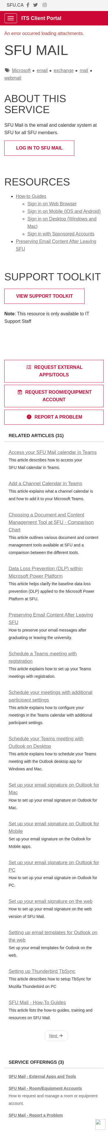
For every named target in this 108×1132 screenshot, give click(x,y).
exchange (63, 70)
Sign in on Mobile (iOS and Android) (64, 211)
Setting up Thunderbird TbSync (42, 971)
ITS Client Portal (41, 18)
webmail (12, 78)
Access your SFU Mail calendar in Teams (53, 452)
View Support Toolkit (44, 296)
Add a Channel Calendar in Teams (45, 483)
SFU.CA (15, 5)
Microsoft (21, 70)
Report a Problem (54, 417)
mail (84, 70)
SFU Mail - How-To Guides (37, 1002)
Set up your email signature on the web (50, 901)
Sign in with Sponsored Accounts (60, 233)
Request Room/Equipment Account (54, 396)
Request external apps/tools (54, 371)
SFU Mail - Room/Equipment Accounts (45, 1088)
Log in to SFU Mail (39, 148)
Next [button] (55, 1035)
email (42, 70)
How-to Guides (31, 196)
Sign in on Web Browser (52, 203)
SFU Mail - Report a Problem (36, 1115)
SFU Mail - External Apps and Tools (42, 1076)
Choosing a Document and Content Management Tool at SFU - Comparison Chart (51, 522)
